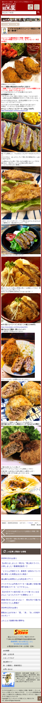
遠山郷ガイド (8, 662)
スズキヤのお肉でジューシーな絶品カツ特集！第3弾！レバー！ (22, 532)
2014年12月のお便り (9, 608)
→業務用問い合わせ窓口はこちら (21, 641)
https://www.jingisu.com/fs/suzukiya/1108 (14, 110)
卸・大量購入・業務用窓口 (12, 665)
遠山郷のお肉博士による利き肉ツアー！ (17, 579)
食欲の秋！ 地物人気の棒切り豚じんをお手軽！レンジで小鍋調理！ (23, 540)
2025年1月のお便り (9, 558)
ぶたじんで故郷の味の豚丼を (13, 621)
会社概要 (6, 650)
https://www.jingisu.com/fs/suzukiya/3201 (14, 327)
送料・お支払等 (8, 654)
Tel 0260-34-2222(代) (21, 644)
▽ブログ (30, 523)
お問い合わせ (8, 669)
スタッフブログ (8, 658)
